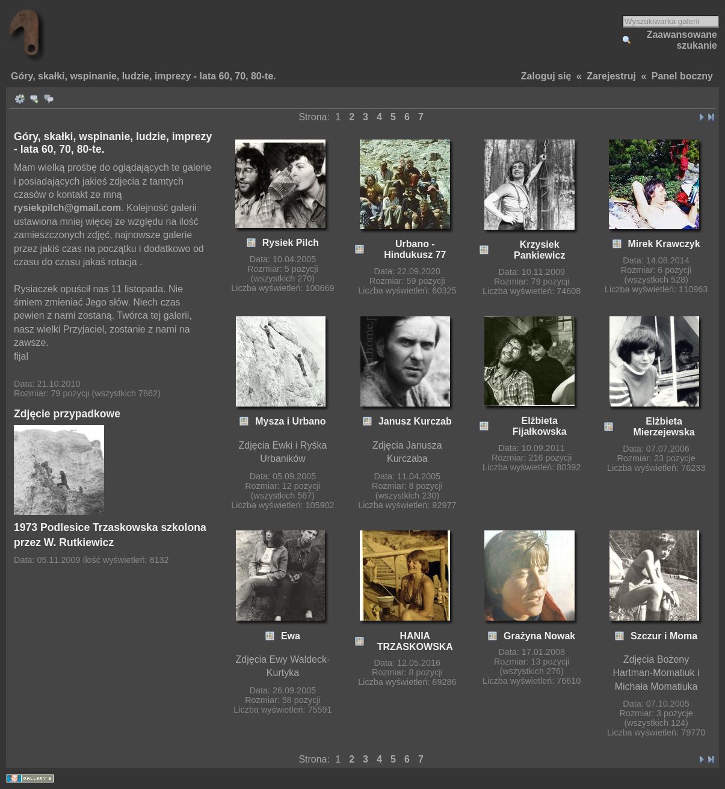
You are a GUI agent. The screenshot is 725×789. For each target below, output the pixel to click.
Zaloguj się (546, 76)
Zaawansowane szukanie (682, 40)
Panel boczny (682, 76)
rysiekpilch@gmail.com (67, 208)
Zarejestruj (611, 76)
